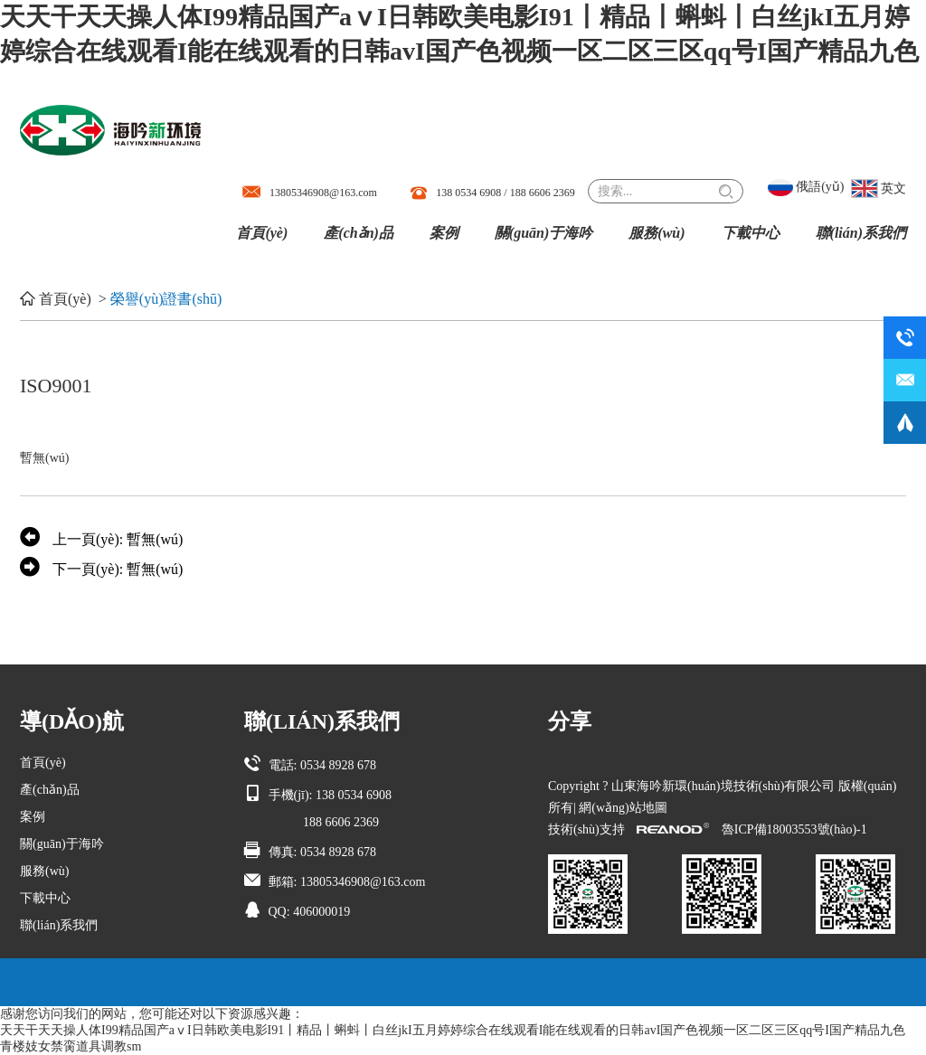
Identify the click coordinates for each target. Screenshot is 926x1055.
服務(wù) (656, 232)
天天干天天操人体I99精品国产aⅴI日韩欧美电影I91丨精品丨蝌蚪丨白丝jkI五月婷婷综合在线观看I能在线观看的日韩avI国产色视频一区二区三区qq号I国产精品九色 (452, 1030)
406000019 (321, 911)
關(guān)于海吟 (543, 232)
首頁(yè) (262, 232)
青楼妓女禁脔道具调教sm (70, 1046)
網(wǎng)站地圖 (622, 808)
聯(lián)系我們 (861, 232)
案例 (444, 232)
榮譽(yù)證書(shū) (166, 298)
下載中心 (751, 232)
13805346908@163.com (323, 192)
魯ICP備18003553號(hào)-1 (794, 829)
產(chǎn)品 (358, 232)
